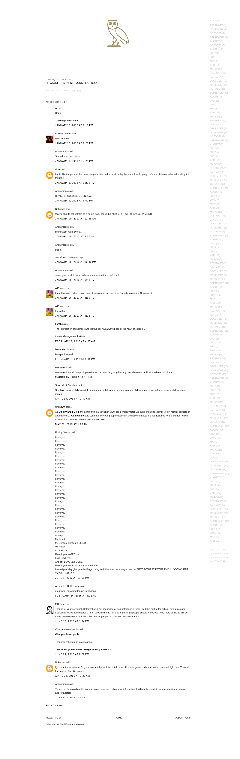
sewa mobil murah (64, 372)
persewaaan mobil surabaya (133, 390)
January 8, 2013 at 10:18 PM (75, 183)
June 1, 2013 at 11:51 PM (72, 578)
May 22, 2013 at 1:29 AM (71, 424)
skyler (58, 169)
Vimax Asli (106, 649)
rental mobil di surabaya (148, 372)
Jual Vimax (61, 649)
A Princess (60, 288)
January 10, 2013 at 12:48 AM (75, 218)
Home (118, 717)
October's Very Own (18, 28)
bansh (58, 324)
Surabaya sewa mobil (66, 390)
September (217, 37)
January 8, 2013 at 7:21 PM (74, 161)
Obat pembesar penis (66, 629)
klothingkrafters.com (67, 120)
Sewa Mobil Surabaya (66, 385)
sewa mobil (61, 367)
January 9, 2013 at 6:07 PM (74, 200)
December (216, 81)
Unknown (60, 209)
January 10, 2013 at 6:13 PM (75, 280)
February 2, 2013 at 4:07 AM (75, 341)
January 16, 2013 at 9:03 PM (75, 315)
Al (56, 108)
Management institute (74, 336)
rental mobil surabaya (106, 390)
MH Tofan (60, 604)
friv (69, 671)
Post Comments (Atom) (72, 724)
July (213, 53)
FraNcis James (63, 133)
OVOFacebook (219, 553)
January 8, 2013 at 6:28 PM (74, 143)
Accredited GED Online (67, 586)
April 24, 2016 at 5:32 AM (72, 676)
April (213, 65)
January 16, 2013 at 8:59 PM (75, 297)
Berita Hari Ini (62, 349)
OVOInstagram (219, 557)
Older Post (182, 717)
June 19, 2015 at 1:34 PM (72, 621)
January (215, 77)
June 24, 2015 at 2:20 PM (72, 654)
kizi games (78, 671)
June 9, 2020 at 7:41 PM (71, 697)
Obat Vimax (75, 649)
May (212, 61)
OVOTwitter (218, 561)
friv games (60, 671)
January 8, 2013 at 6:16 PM (74, 125)
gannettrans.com (93, 372)
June (213, 57)
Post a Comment (54, 705)
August (215, 41)
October (216, 33)
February (216, 25)
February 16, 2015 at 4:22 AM (76, 595)
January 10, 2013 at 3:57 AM (75, 236)
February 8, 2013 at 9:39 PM (75, 359)
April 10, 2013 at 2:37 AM (72, 398)
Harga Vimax (91, 649)
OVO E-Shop (217, 549)
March (214, 69)
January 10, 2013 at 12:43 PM (75, 262)
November (217, 29)
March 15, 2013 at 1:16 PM (73, 377)
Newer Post (54, 717)
